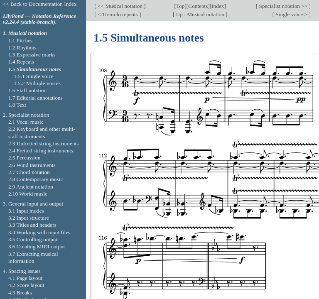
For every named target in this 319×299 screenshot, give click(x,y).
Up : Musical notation (200, 14)
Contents (198, 6)
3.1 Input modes (26, 211)
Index (217, 6)
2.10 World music (27, 194)
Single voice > (291, 14)
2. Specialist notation (26, 115)
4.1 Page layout (25, 278)
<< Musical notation (120, 6)
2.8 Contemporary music (35, 179)
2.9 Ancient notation (30, 187)
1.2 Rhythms (22, 47)
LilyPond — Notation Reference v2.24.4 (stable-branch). (39, 19)
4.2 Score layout (26, 285)
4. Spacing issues (22, 271)
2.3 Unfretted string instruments (43, 143)
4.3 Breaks (20, 292)
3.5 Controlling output (32, 239)
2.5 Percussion (24, 157)
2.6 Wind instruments (32, 165)
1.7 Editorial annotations (35, 98)
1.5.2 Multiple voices (37, 83)
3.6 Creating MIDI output (36, 246)
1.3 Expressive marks (32, 54)
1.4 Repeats (21, 62)
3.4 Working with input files (39, 232)
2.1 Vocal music (26, 122)
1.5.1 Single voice (34, 76)
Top (180, 6)
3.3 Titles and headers (32, 225)
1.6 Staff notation (27, 90)
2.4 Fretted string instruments (40, 150)
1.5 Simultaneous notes (34, 69)
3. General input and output (33, 204)
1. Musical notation (25, 33)
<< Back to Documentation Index (40, 4)
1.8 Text (17, 105)
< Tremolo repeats (117, 14)
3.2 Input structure (28, 218)
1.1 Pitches (20, 40)
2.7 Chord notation (29, 172)
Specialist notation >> (283, 6)
